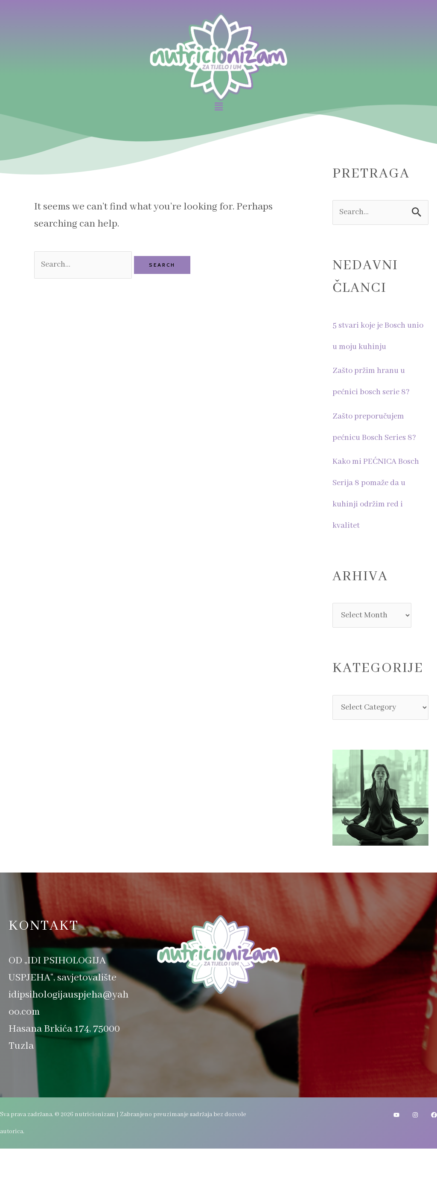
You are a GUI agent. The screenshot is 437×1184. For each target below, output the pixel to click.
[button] (218, 107)
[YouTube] (396, 1150)
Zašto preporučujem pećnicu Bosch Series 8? (378, 440)
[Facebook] (434, 1150)
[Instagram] (415, 1150)
